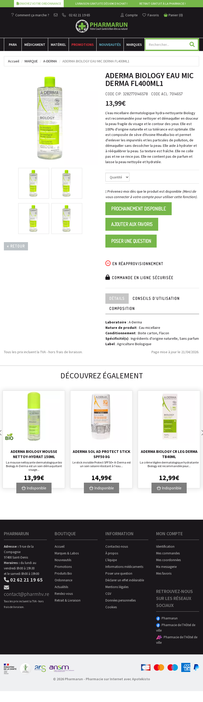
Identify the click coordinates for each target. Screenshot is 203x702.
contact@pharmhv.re (25, 591)
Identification (165, 546)
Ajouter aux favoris (132, 224)
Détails (117, 298)
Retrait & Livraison (68, 600)
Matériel (58, 44)
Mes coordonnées (168, 560)
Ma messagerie (166, 567)
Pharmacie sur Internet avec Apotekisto (118, 679)
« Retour (16, 246)
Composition (122, 308)
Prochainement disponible (138, 209)
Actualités (61, 587)
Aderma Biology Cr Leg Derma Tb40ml (169, 454)
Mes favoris (163, 573)
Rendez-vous (64, 593)
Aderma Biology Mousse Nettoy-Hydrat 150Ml (34, 454)
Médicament (34, 44)
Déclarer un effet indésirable (124, 580)
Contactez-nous (116, 546)
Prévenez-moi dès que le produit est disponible (143, 191)
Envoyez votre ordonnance (39, 3)
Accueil (13, 61)
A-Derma (50, 61)
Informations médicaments (124, 567)
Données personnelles (120, 600)
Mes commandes (168, 553)
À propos (111, 553)
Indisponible (33, 488)
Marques (134, 44)
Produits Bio (63, 573)
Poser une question (131, 241)
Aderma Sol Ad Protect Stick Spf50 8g (101, 454)
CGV (108, 593)
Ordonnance (63, 580)
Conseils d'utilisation (156, 298)
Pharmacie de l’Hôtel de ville (175, 628)
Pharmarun (167, 618)
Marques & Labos (67, 553)
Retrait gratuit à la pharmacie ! (162, 3)
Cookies (111, 607)
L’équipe (111, 560)
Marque (31, 61)
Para (13, 44)
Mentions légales (116, 587)
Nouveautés (110, 44)
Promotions (82, 44)
